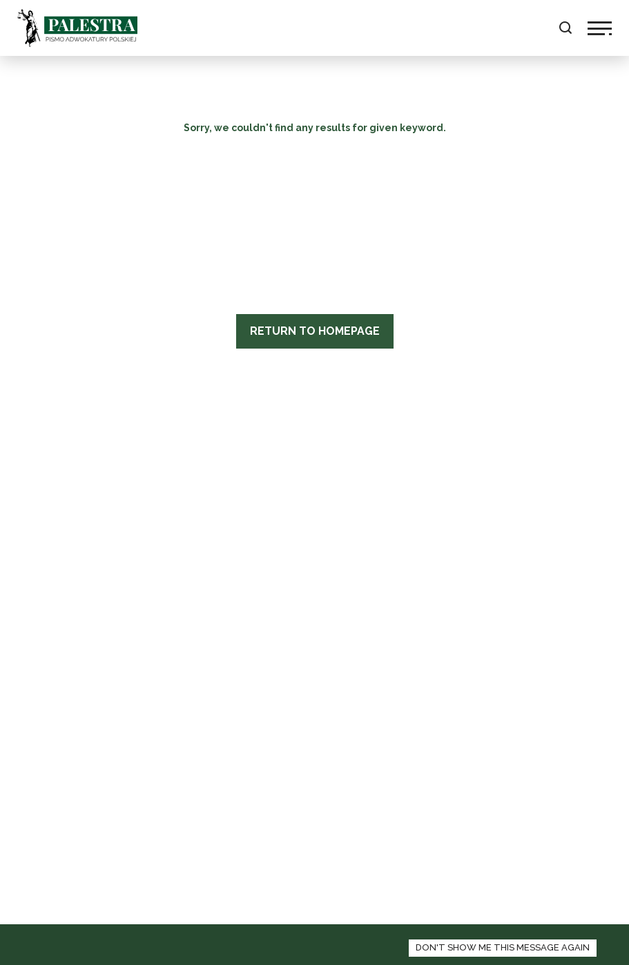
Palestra (77, 28)
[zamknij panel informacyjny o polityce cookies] (503, 948)
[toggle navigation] (600, 28)
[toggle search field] (565, 28)
